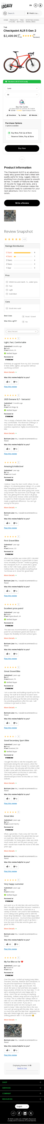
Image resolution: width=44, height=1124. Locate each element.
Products (14, 20)
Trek (22, 20)
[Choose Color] (22, 88)
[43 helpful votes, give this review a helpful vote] (8, 944)
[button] (13, 1030)
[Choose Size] (22, 94)
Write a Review (22, 203)
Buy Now (22, 148)
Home (6, 20)
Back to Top (22, 1068)
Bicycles (20, 22)
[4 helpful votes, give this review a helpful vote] (7, 591)
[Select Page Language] (22, 1106)
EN (30, 5)
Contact (22, 115)
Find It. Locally (34, 13)
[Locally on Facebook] (19, 1113)
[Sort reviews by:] (22, 331)
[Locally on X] (31, 1113)
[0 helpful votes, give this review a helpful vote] (7, 382)
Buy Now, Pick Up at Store (21, 133)
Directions (11, 115)
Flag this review (10, 387)
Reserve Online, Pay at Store (22, 136)
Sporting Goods (32, 20)
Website (33, 115)
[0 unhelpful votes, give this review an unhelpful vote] (15, 382)
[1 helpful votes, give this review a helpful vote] (7, 723)
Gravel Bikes (30, 22)
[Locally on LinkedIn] (25, 1113)
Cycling (12, 22)
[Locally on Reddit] (13, 1113)
